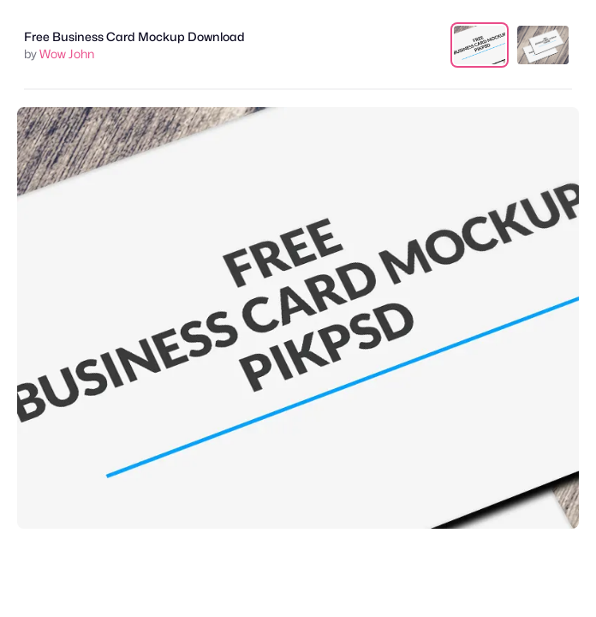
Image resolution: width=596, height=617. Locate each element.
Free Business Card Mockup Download (134, 36)
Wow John (66, 53)
